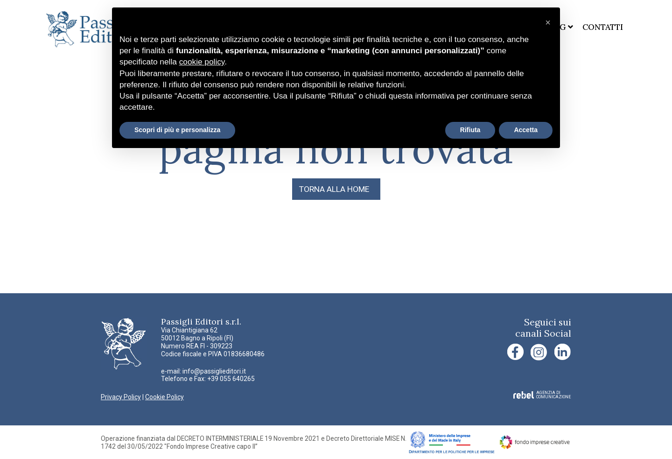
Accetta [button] (526, 130)
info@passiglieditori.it (214, 371)
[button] (547, 22)
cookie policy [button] (202, 61)
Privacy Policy (121, 397)
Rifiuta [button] (470, 130)
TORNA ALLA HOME (334, 189)
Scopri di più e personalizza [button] (177, 130)
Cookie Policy (164, 397)
